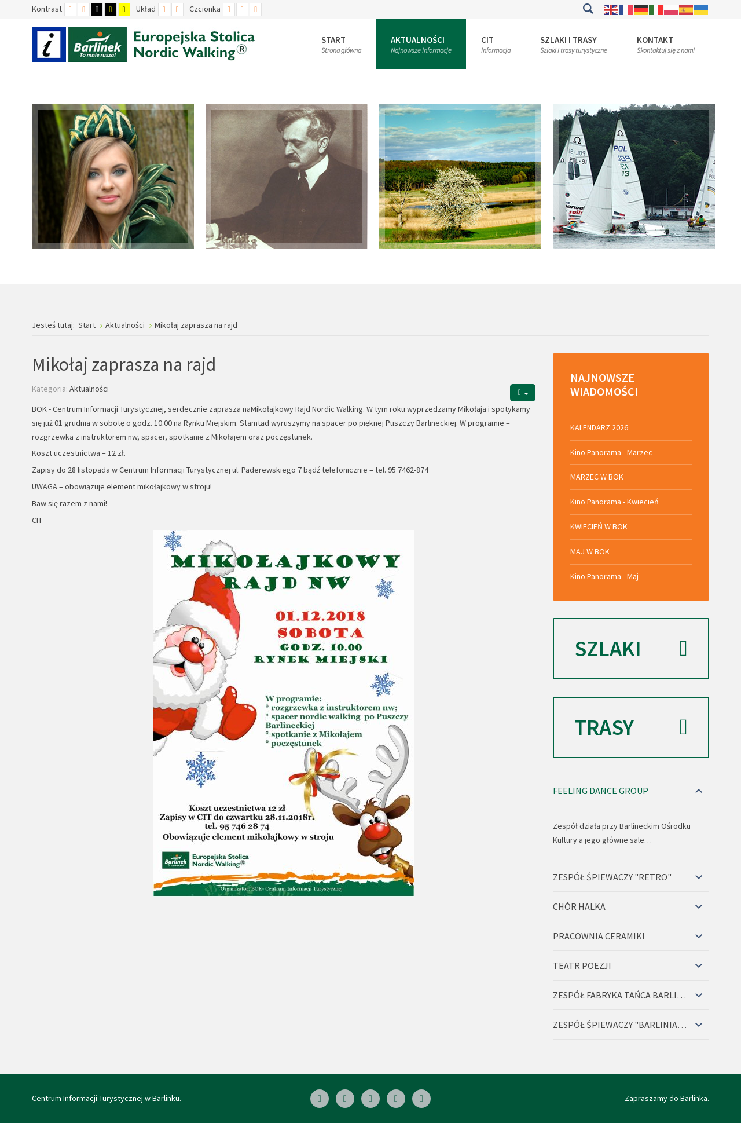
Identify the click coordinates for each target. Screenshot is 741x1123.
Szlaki (631, 648)
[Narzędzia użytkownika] (522, 392)
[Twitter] (396, 1098)
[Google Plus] (421, 1098)
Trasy (631, 727)
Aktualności (89, 388)
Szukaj (588, 8)
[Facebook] (319, 1098)
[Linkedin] (345, 1098)
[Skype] (370, 1098)
